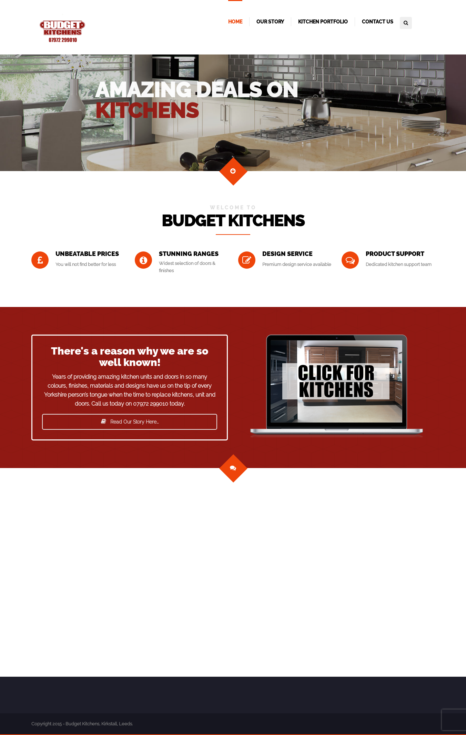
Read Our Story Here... (130, 422)
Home (235, 21)
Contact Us (377, 21)
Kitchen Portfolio (323, 21)
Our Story (270, 21)
